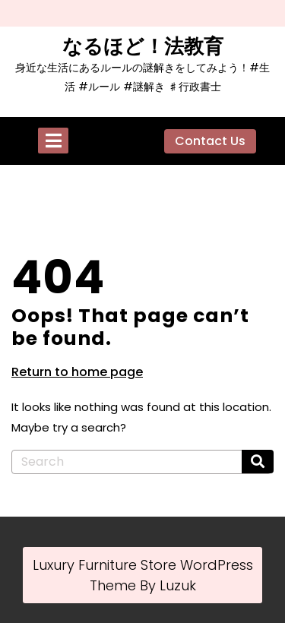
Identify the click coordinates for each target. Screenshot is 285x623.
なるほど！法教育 (142, 46)
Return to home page (77, 372)
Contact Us (210, 141)
